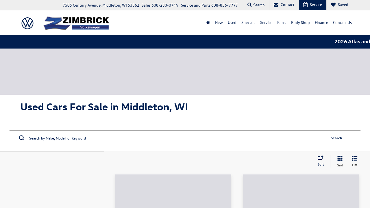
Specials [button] (248, 22)
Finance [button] (321, 22)
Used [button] (232, 22)
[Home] (208, 22)
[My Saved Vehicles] (339, 5)
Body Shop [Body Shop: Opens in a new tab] (300, 22)
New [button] (219, 22)
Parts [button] (281, 22)
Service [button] (266, 22)
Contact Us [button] (342, 22)
